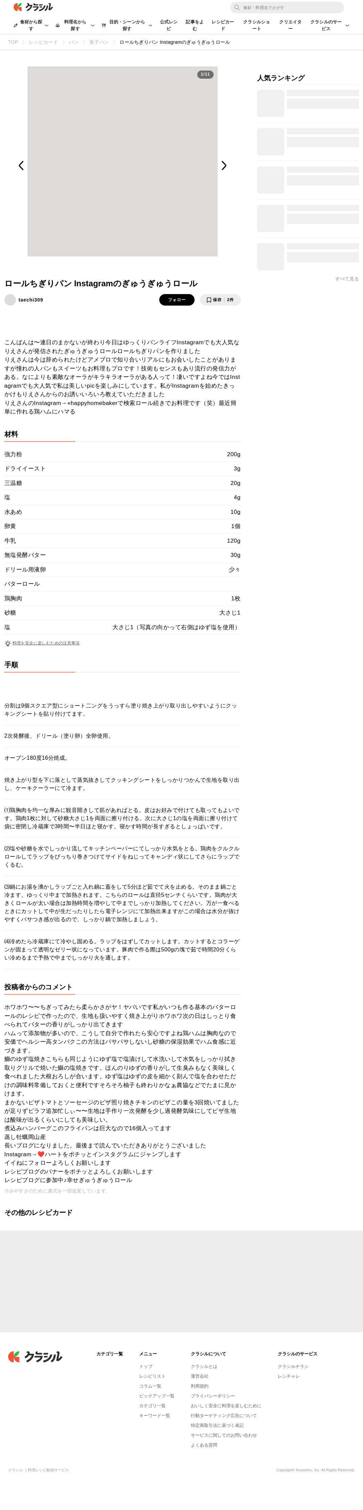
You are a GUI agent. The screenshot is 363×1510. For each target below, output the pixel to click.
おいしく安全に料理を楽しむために (226, 1405)
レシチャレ (289, 1376)
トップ (145, 1366)
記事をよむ (195, 25)
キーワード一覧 (154, 1415)
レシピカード (223, 25)
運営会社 (199, 1376)
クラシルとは (204, 1366)
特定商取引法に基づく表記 (217, 1425)
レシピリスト (152, 1376)
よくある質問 (204, 1445)
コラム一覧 (150, 1386)
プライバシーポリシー (213, 1395)
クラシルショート (256, 25)
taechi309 (31, 300)
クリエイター (290, 25)
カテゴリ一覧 (152, 1405)
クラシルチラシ (293, 1366)
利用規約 (199, 1386)
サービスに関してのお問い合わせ (224, 1435)
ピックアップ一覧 (157, 1395)
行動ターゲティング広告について (224, 1415)
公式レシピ (169, 25)
